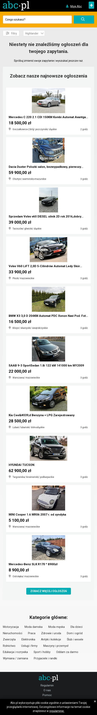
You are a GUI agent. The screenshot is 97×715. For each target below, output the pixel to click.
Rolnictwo (9, 646)
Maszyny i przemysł (55, 646)
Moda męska (56, 627)
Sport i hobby (42, 652)
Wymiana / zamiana (15, 658)
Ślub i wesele (75, 639)
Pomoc (47, 695)
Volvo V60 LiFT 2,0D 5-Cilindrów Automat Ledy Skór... (45, 266)
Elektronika (28, 639)
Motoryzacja (11, 627)
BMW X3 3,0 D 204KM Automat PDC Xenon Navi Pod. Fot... (48, 316)
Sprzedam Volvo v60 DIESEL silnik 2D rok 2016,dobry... (46, 216)
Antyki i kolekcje (51, 639)
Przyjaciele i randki (45, 658)
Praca (31, 633)
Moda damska (34, 627)
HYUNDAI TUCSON (21, 465)
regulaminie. (56, 710)
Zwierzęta (9, 639)
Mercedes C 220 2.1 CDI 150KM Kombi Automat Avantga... (48, 117)
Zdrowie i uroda (51, 633)
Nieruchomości (12, 633)
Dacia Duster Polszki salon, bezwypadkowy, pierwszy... (46, 167)
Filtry (11, 33)
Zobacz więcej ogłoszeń (48, 591)
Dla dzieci (77, 627)
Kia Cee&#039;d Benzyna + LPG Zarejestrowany (42, 415)
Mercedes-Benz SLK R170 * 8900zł (33, 564)
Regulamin (47, 685)
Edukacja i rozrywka (15, 652)
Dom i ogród (75, 633)
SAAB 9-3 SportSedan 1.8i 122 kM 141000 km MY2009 (46, 365)
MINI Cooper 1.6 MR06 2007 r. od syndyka (37, 514)
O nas (47, 690)
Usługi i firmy (29, 646)
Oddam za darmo (67, 652)
